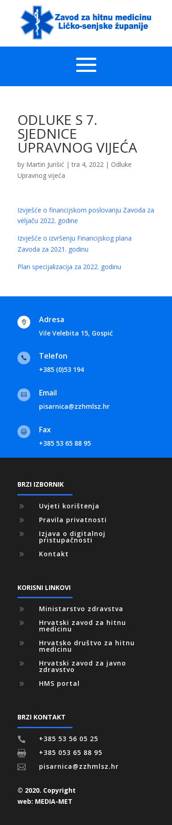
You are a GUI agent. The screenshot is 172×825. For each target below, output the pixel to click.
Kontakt (54, 553)
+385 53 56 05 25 (68, 738)
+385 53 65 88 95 (65, 443)
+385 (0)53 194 (61, 369)
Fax (45, 429)
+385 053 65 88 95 (70, 752)
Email (48, 393)
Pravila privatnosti (73, 519)
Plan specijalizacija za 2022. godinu (69, 266)
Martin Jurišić (45, 164)
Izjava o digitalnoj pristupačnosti (72, 536)
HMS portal (59, 683)
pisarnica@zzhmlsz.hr (74, 406)
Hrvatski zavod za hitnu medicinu (82, 625)
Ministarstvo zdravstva (81, 608)
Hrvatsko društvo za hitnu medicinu (87, 646)
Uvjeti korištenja (69, 505)
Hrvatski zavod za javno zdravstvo (82, 666)
